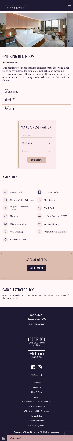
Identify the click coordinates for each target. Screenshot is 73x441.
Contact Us (36, 387)
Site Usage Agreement (36, 425)
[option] (36, 30)
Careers (36, 397)
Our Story (36, 382)
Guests (25, 151)
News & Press (36, 392)
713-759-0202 (36, 324)
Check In (26, 135)
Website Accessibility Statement (36, 411)
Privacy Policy (36, 415)
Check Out (27, 143)
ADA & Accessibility (36, 406)
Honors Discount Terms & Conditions (36, 401)
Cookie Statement (36, 420)
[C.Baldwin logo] (15, 5)
